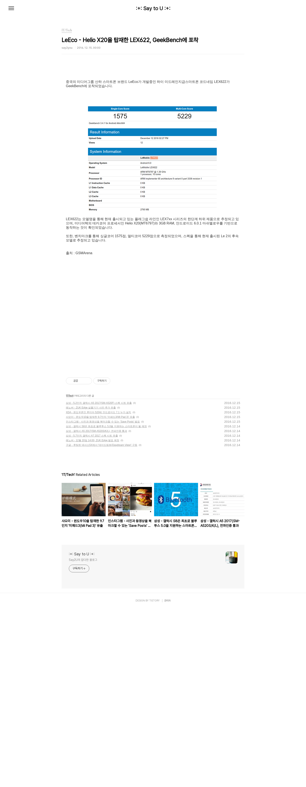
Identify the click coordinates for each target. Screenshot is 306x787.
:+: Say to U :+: (153, 8)
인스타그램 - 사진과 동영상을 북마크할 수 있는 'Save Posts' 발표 (103, 600)
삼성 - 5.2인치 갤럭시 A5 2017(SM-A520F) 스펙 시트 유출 (99, 581)
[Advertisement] (153, 105)
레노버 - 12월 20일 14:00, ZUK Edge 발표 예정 (92, 618)
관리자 (167, 779)
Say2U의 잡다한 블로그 (83, 738)
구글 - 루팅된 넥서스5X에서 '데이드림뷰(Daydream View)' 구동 (101, 623)
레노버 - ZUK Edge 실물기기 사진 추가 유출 (91, 586)
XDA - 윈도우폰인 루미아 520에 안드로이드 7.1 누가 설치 (98, 590)
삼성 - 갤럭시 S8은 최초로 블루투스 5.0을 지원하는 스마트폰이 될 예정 (106, 604)
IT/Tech (69, 574)
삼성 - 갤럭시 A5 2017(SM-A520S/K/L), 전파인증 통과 (96, 609)
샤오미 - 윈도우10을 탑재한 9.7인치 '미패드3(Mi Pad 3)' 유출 (100, 595)
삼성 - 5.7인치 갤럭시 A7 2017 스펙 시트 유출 (92, 614)
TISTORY (154, 779)
